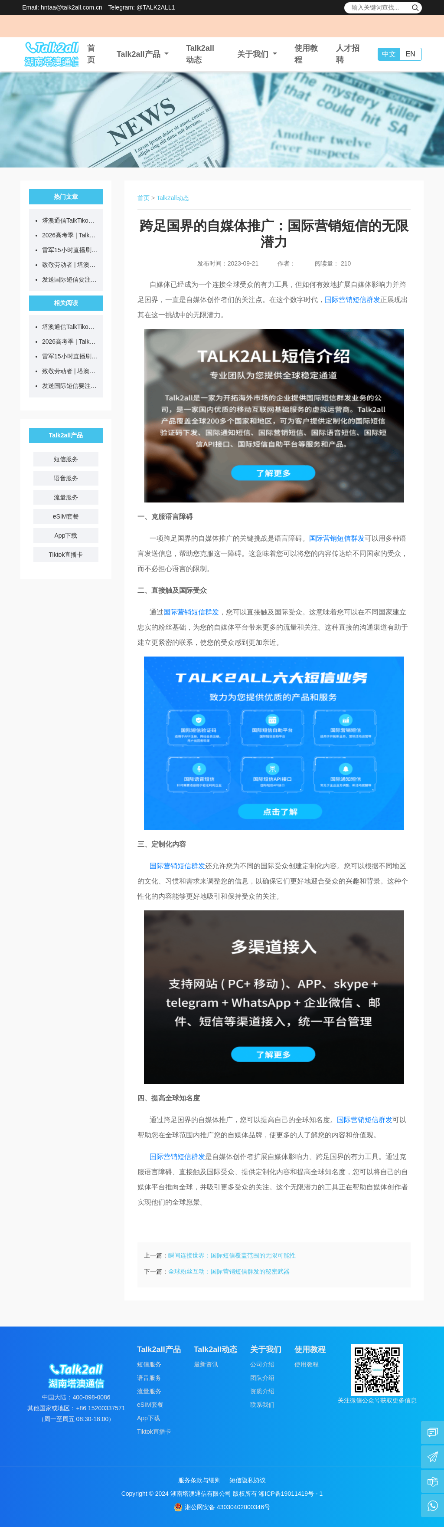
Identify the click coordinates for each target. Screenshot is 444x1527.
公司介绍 (262, 1364)
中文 (389, 54)
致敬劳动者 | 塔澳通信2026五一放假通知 (70, 264)
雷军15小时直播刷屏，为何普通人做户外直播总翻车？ (70, 249)
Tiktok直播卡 (66, 554)
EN (410, 54)
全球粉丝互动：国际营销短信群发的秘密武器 (229, 1271)
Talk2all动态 (173, 197)
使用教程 (306, 1364)
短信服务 (66, 459)
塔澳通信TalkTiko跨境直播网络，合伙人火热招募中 (70, 220)
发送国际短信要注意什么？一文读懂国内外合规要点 (70, 279)
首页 (143, 197)
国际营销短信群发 (352, 299)
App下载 (66, 535)
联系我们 (262, 1404)
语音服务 (66, 478)
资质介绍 (262, 1391)
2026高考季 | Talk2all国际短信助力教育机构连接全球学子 (70, 235)
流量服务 (66, 497)
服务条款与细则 (199, 1480)
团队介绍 (262, 1377)
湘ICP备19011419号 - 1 (290, 1493)
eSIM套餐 (66, 516)
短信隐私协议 (247, 1480)
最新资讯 (206, 1364)
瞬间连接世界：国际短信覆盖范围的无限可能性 (232, 1255)
